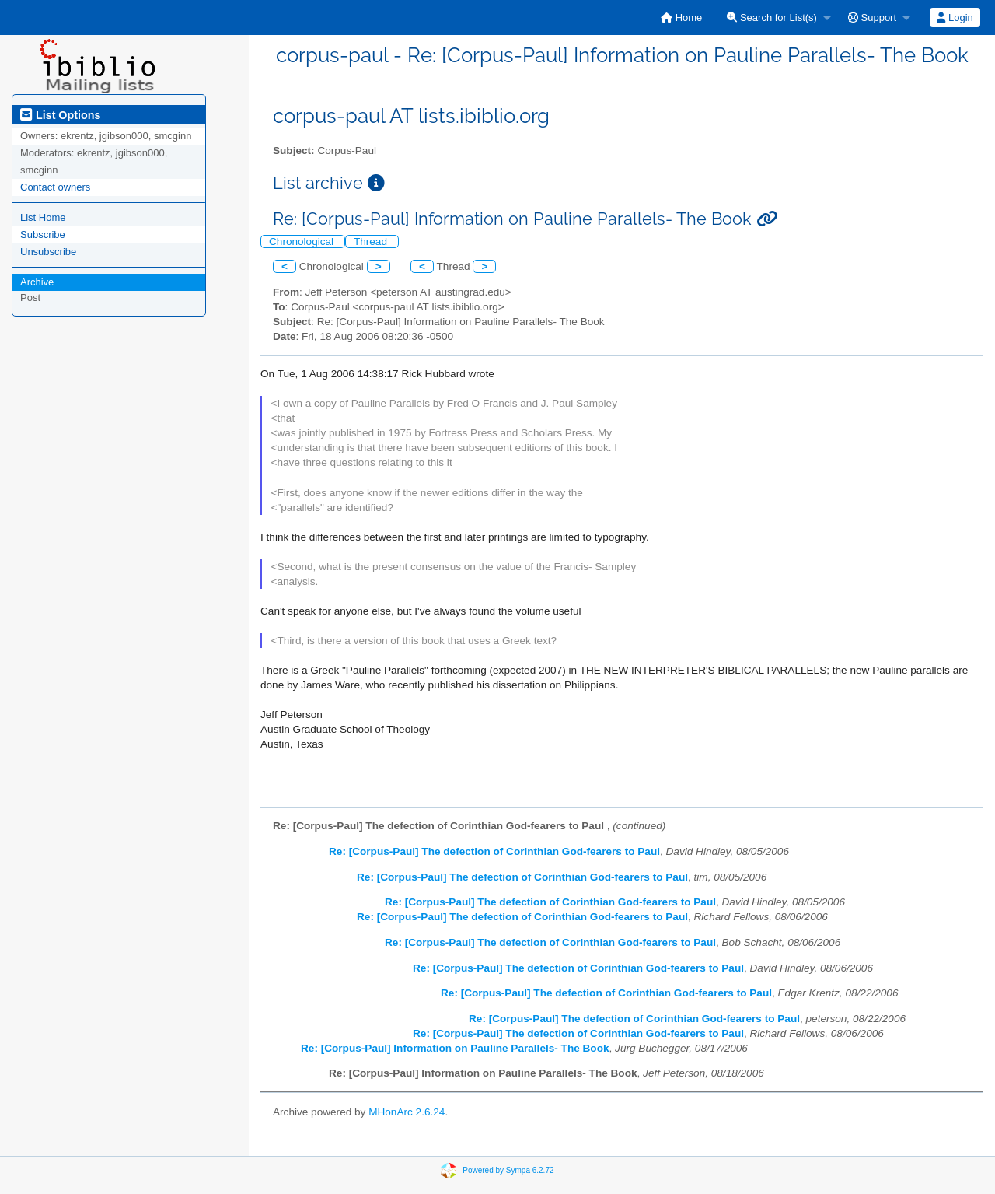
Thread (372, 241)
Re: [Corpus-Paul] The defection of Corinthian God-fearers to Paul (494, 851)
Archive (37, 282)
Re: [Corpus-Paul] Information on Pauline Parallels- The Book (455, 1048)
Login (954, 17)
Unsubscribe (48, 251)
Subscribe (42, 234)
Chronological (303, 241)
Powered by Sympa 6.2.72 (508, 1170)
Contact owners (55, 187)
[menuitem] (681, 17)
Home (681, 17)
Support (872, 17)
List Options (60, 115)
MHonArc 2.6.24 (406, 1112)
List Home (43, 217)
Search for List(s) (772, 17)
